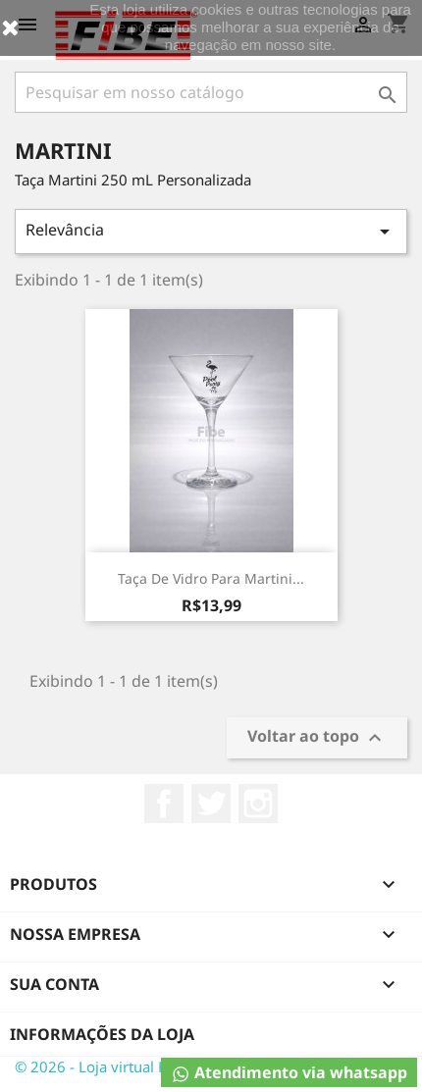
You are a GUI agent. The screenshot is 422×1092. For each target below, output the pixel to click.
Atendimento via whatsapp (289, 1073)
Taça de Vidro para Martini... (211, 578)
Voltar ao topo (317, 738)
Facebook (164, 803)
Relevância (211, 231)
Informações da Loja (102, 1034)
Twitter (211, 803)
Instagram (258, 803)
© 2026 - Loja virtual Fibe (100, 1066)
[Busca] (211, 92)
